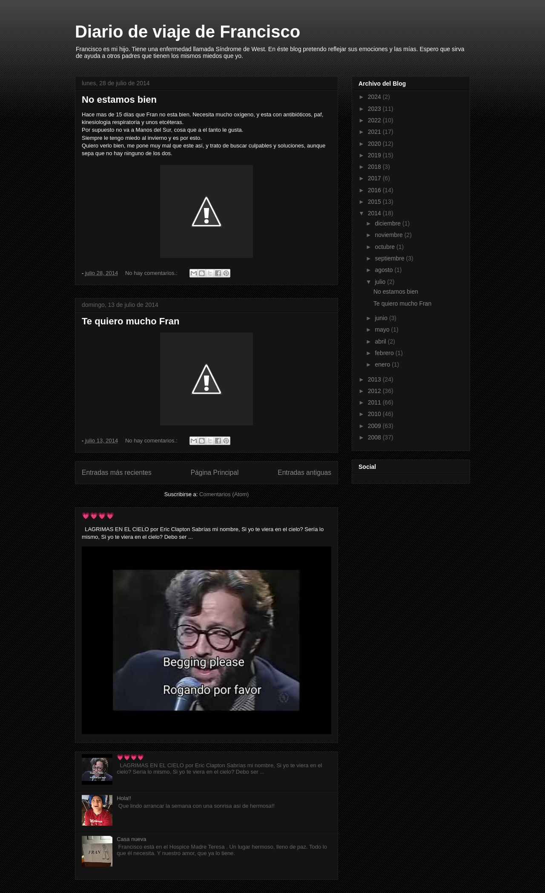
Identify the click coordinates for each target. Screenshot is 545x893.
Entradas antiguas (304, 472)
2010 (375, 413)
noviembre (389, 234)
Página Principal (215, 472)
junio (382, 318)
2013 (375, 379)
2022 (375, 120)
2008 (375, 437)
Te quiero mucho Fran (130, 321)
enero (383, 364)
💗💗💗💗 (98, 515)
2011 (375, 402)
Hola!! (124, 798)
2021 (375, 131)
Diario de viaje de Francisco (187, 31)
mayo (383, 329)
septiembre (390, 258)
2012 (375, 390)
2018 (375, 166)
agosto (384, 269)
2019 (375, 155)
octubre (385, 246)
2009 (375, 425)
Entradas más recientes (117, 472)
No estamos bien (119, 99)
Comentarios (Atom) (224, 494)
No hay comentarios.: (152, 273)
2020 (375, 143)
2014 (375, 213)
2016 (375, 190)
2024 (375, 96)
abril (381, 341)
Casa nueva (131, 839)
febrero (385, 353)
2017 (375, 178)
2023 (375, 108)
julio (381, 281)
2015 (375, 201)
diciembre (388, 223)
